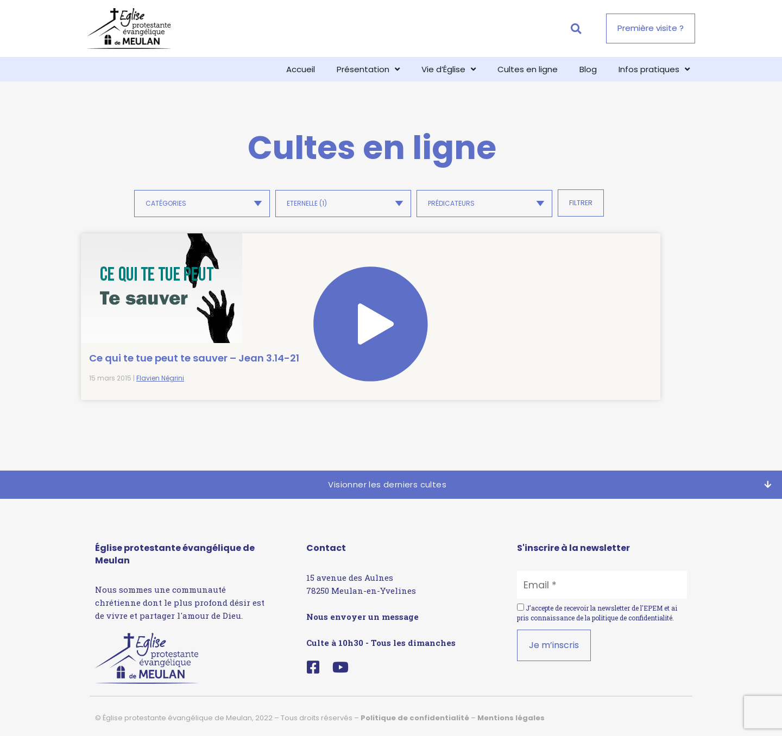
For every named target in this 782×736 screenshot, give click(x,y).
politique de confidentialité (632, 614)
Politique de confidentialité (415, 714)
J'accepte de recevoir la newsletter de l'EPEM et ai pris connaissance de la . (597, 609)
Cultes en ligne (527, 69)
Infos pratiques (654, 69)
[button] (575, 28)
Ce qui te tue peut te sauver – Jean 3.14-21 (142, 347)
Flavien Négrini (160, 374)
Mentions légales (511, 714)
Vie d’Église (448, 69)
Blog (588, 69)
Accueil (300, 69)
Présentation (368, 69)
